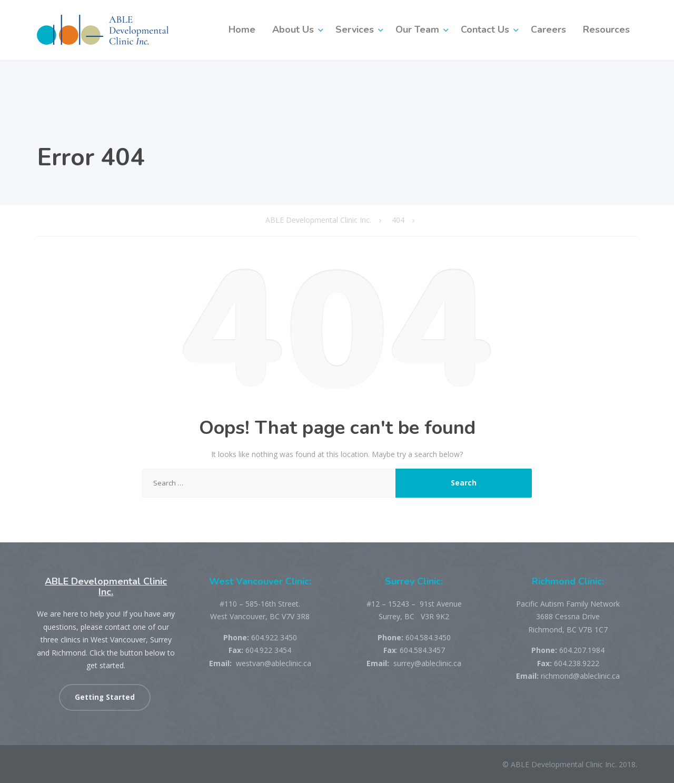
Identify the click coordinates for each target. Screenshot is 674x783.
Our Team (417, 29)
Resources (606, 29)
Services (354, 29)
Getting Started (105, 697)
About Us (293, 29)
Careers (548, 29)
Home (242, 29)
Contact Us (485, 29)
